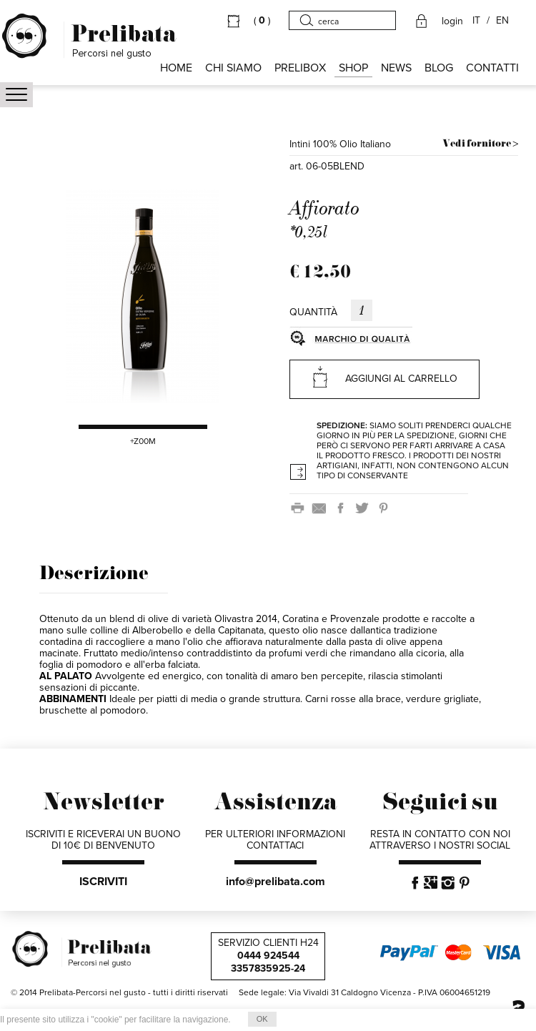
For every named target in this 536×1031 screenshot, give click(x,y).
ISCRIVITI (103, 881)
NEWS (396, 67)
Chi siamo (233, 67)
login (452, 21)
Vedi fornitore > (480, 144)
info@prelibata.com (275, 881)
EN (502, 20)
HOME (176, 67)
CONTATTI (492, 67)
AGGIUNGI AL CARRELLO (384, 376)
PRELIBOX (300, 67)
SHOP (353, 67)
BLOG (439, 67)
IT (476, 20)
